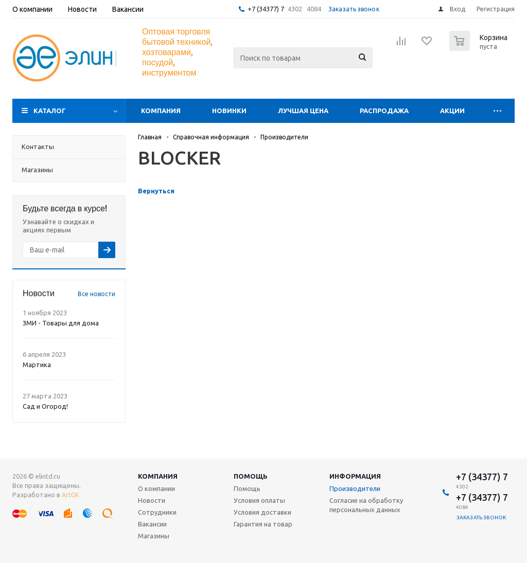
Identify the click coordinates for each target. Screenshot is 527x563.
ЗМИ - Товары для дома (61, 322)
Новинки (229, 110)
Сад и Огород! (45, 406)
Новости (151, 500)
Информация (355, 476)
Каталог (49, 110)
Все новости (96, 293)
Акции (452, 110)
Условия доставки (262, 512)
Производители (354, 488)
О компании (156, 488)
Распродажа (384, 110)
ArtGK (70, 495)
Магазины (153, 535)
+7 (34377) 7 (266, 8)
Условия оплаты (259, 500)
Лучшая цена (303, 110)
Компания (161, 110)
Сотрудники (157, 512)
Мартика (37, 364)
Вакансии (152, 524)
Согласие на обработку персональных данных (366, 505)
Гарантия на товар (263, 524)
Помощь (251, 476)
